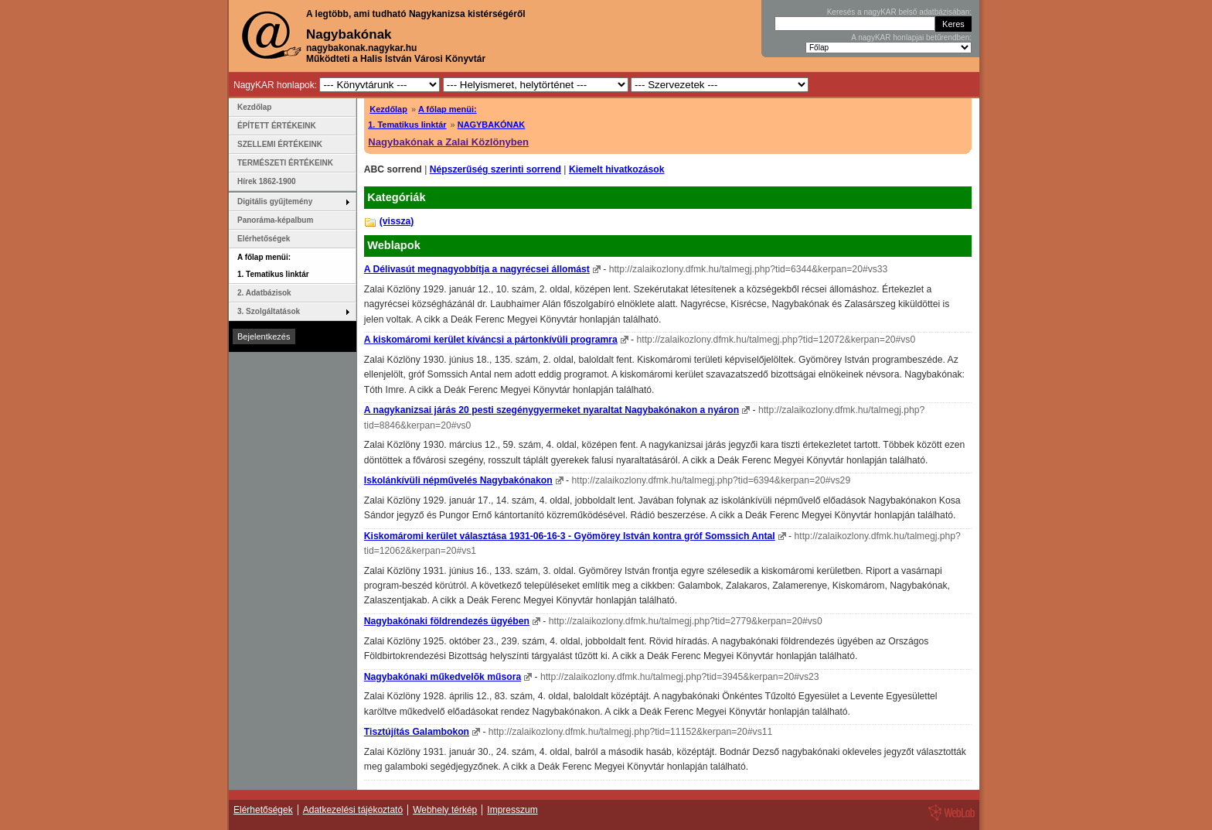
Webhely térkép (445, 809)
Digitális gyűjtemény (274, 201)
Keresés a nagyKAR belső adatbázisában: (899, 12)
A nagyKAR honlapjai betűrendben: (911, 37)
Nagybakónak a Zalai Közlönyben (448, 142)
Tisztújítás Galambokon (416, 731)
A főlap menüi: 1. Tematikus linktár (273, 265)
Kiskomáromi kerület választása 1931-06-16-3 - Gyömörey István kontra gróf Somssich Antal (569, 536)
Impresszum (512, 809)
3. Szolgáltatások (268, 311)
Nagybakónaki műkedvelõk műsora (442, 676)
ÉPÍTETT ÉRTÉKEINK (276, 125)
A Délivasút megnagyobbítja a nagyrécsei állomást (477, 269)
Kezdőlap (388, 109)
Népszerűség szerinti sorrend (495, 169)
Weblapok (393, 245)
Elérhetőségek (263, 238)
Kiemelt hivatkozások (617, 169)
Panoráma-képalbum (275, 220)
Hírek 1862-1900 (266, 181)
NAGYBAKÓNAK (492, 124)
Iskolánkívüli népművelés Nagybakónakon (458, 480)
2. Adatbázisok (264, 293)
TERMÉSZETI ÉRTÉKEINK (285, 163)
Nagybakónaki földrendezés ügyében (446, 621)
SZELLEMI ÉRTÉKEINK (279, 144)
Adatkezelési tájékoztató (353, 809)
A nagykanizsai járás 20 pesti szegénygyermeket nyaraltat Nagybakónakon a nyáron (551, 410)
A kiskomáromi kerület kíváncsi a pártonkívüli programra (491, 339)
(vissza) (397, 221)
